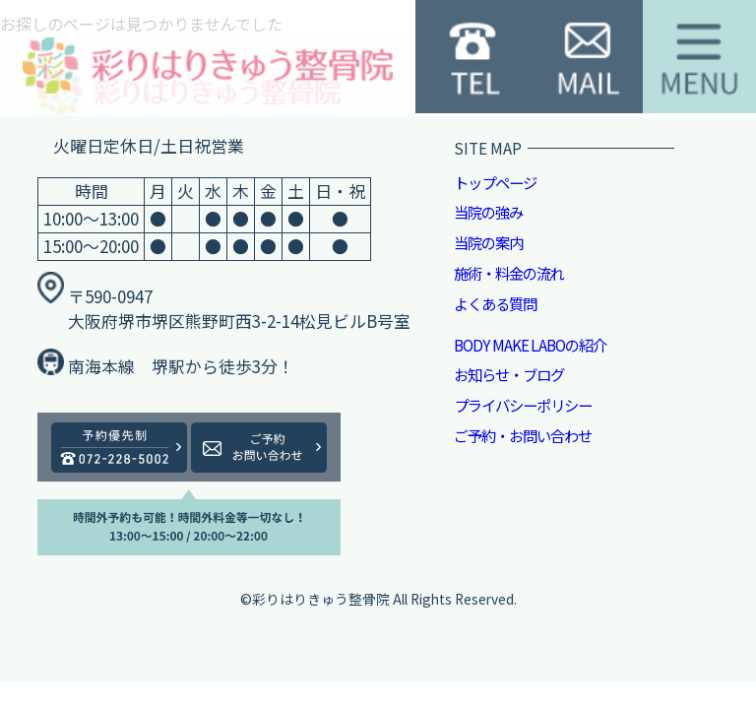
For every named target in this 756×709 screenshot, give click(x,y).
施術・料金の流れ (509, 273)
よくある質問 (495, 303)
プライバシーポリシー (523, 405)
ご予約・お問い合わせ (523, 435)
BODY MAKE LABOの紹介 (530, 344)
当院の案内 (488, 242)
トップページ (495, 182)
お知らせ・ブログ (509, 374)
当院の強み (488, 212)
